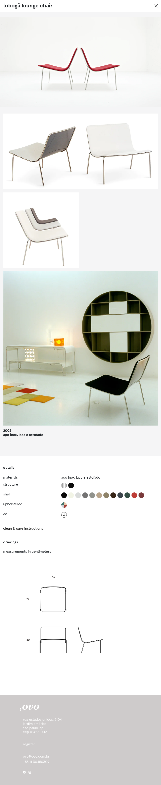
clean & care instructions (23, 528)
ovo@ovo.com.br (36, 756)
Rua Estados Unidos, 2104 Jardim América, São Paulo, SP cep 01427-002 (42, 726)
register (29, 744)
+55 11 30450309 (36, 762)
